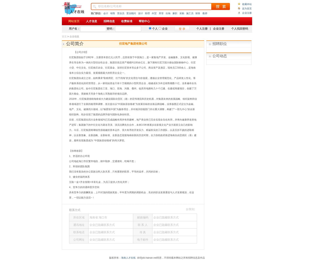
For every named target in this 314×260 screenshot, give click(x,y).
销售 (112, 13)
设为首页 (247, 8)
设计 (140, 13)
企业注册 (247, 13)
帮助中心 (144, 21)
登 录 (182, 28)
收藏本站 (247, 4)
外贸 (154, 13)
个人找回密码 (239, 28)
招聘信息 (109, 21)
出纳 (168, 13)
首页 (64, 36)
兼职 (174, 13)
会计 (105, 13)
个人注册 (202, 28)
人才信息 (91, 21)
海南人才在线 (128, 257)
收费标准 (126, 21)
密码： (111, 28)
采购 (181, 13)
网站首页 (74, 21)
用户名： (74, 28)
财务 (197, 13)
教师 (204, 13)
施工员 (189, 13)
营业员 (120, 13)
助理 (147, 13)
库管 (161, 13)
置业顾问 (131, 13)
